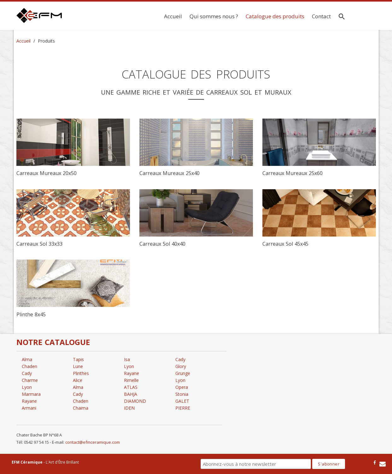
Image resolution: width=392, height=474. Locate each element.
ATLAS (130, 387)
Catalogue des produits (275, 16)
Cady (27, 373)
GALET (182, 401)
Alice (77, 380)
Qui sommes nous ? (214, 16)
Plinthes (81, 373)
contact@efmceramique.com (92, 442)
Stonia (181, 394)
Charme (30, 380)
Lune (78, 366)
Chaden (29, 366)
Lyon (27, 387)
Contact (321, 16)
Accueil (173, 16)
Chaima (80, 408)
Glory (180, 366)
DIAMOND (135, 401)
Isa (127, 359)
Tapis (78, 359)
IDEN (129, 408)
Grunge (182, 373)
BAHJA (130, 394)
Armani (29, 408)
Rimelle (131, 380)
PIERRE (182, 408)
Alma (27, 359)
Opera (181, 387)
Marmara (31, 394)
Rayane (29, 401)
